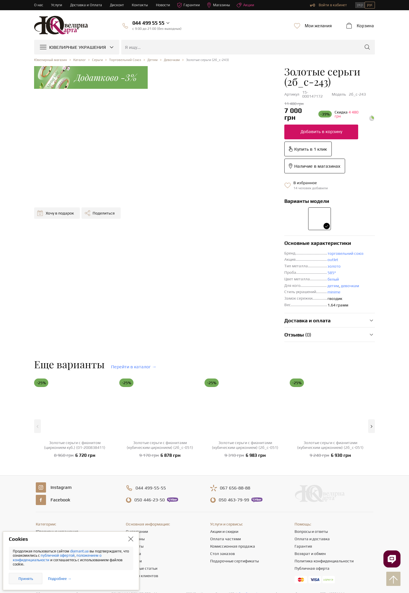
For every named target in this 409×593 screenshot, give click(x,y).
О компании (137, 476)
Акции (245, 5)
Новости (163, 5)
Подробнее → (59, 579)
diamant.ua (79, 551)
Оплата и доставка (312, 484)
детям (208, 230)
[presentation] (204, 578)
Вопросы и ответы (311, 476)
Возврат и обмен (310, 499)
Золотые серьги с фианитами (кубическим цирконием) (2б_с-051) (160, 390)
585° (206, 217)
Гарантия (303, 491)
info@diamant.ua (249, 539)
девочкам (225, 230)
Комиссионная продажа (232, 491)
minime (208, 237)
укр (360, 5)
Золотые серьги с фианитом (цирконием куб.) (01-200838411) (74, 390)
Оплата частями (225, 484)
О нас (38, 5)
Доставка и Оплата (86, 5)
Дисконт (117, 5)
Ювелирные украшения (57, 476)
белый (208, 224)
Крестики (44, 521)
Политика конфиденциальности (324, 506)
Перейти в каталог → (133, 311)
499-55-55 (150, 433)
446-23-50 (149, 445)
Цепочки (43, 499)
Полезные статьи (141, 513)
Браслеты (44, 513)
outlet (207, 204)
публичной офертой (58, 555)
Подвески (45, 506)
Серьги (42, 491)
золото (208, 211)
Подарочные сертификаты (234, 506)
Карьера (133, 499)
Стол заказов (222, 499)
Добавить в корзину (196, 110)
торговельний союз (220, 198)
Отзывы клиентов (142, 521)
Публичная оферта (312, 513)
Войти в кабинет (328, 5)
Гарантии (188, 5)
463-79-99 (234, 445)
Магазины (218, 5)
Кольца (42, 484)
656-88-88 (235, 433)
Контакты (140, 5)
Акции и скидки (224, 476)
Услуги (56, 5)
